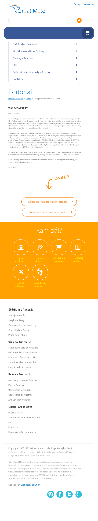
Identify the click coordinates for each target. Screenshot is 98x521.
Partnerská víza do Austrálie (23, 352)
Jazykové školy (16, 320)
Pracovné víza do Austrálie (22, 357)
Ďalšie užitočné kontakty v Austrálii (45, 72)
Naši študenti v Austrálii (45, 44)
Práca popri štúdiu (17, 334)
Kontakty (45, 79)
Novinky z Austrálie (45, 58)
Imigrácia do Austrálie (19, 367)
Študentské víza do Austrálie (23, 347)
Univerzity (31, 325)
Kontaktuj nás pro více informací (50, 201)
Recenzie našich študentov (22, 432)
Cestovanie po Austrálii (20, 394)
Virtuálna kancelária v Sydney (45, 51)
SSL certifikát (69, 505)
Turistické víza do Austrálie (22, 362)
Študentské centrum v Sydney (24, 417)
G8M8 (28, 98)
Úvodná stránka (15, 98)
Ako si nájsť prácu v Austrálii (22, 380)
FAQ (45, 65)
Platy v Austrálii (16, 385)
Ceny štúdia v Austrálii (19, 330)
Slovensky (88, 4)
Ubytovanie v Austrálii (19, 389)
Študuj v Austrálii (17, 315)
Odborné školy (16, 325)
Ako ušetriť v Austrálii (19, 399)
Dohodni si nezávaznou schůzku (50, 212)
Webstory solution (30, 484)
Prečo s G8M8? (16, 412)
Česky (77, 4)
